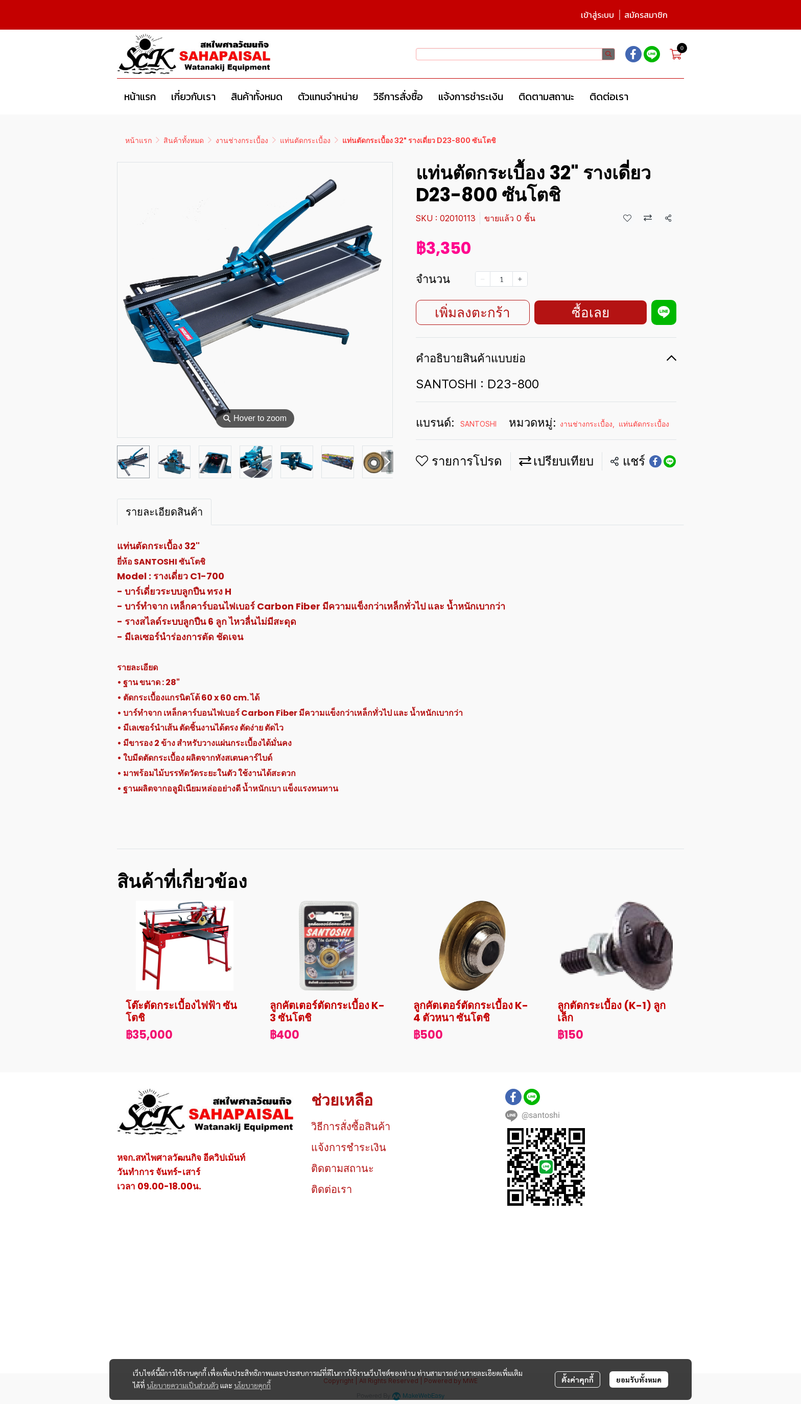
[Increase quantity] (520, 279)
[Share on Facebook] (655, 461)
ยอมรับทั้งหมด (639, 1379)
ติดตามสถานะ (342, 1168)
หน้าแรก (138, 140)
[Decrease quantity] (483, 279)
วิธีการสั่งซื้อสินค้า (350, 1126)
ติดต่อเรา (331, 1189)
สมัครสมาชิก (646, 15)
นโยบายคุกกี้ (252, 1385)
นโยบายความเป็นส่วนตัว (183, 1385)
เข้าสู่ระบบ (597, 15)
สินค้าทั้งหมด (183, 140)
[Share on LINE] (670, 461)
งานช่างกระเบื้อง (242, 140)
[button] (515, 54)
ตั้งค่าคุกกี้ (577, 1379)
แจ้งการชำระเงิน (348, 1147)
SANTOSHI (478, 423)
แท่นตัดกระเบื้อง (305, 140)
